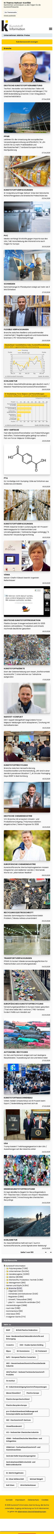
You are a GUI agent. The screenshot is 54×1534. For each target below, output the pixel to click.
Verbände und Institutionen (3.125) (23, 1294)
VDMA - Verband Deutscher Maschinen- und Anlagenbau (24, 1439)
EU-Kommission (23, 1351)
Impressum (20, 1500)
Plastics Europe (33, 1393)
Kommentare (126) (14, 1311)
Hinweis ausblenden (10, 15)
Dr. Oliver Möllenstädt (15, 1479)
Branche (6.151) (14, 1288)
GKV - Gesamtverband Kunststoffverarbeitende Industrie (25, 1364)
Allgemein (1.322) (15, 1291)
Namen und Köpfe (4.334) (17, 1285)
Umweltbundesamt (14, 1426)
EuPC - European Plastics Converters (21, 1357)
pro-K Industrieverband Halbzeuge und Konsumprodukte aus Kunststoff (22, 1412)
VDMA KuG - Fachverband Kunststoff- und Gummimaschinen (23, 1448)
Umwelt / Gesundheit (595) (20, 1299)
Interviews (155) (13, 1314)
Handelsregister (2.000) (17, 1274)
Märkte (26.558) (14, 1277)
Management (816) (16, 1282)
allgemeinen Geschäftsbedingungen (32, 1512)
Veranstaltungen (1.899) (16, 1305)
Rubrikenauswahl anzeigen (27, 42)
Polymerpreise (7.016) (17, 1268)
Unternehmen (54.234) (17, 1271)
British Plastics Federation (26, 1330)
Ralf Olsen (10, 1485)
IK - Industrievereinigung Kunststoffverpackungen (26, 1387)
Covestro (10, 1345)
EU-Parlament (41, 1351)
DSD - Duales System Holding (31, 1345)
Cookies (45, 1500)
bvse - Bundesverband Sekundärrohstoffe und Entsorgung (25, 1337)
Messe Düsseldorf (13, 1393)
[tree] (27, 1292)
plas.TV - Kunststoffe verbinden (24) (24, 1302)
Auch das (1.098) (13, 1308)
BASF (8, 1330)
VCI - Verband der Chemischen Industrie (22, 1432)
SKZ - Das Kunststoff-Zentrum (18, 1420)
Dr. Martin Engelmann (14, 1473)
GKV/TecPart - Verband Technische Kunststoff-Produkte (25, 1373)
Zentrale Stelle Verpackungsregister (21, 1456)
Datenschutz (33, 1500)
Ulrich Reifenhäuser (28, 1485)
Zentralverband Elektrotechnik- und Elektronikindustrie (20, 1463)
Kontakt (9, 1500)
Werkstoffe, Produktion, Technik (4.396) (24, 1280)
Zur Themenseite (11, 12)
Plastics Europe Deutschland (17, 1399)
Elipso (8, 1351)
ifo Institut (10, 1381)
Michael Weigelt (36, 1479)
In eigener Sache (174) (16, 1316)
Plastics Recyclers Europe (16, 1405)
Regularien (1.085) (16, 1296)
